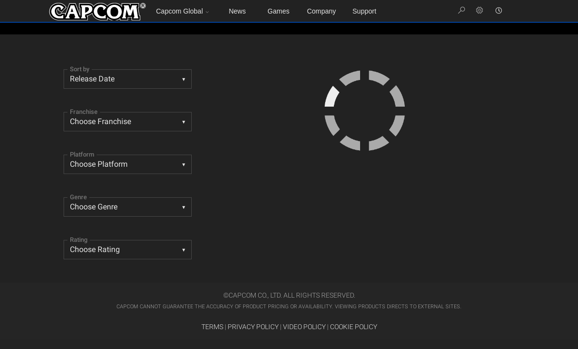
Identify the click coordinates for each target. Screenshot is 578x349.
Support (364, 11)
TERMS (212, 327)
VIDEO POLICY (304, 327)
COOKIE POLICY (353, 327)
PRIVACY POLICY (253, 327)
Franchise (84, 111)
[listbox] (128, 207)
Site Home (97, 11)
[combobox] (128, 79)
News (237, 11)
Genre (78, 197)
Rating (78, 239)
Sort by (79, 69)
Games (278, 11)
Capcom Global (179, 11)
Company (321, 11)
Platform (82, 154)
